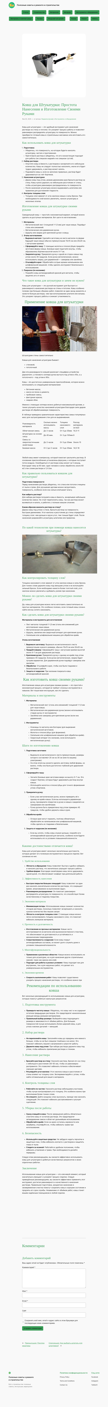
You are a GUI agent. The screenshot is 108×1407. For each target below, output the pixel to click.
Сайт (24, 1311)
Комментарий (28, 1267)
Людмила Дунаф (47, 119)
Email (25, 1301)
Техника (40, 19)
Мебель (95, 19)
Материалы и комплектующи (21, 19)
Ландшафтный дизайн (56, 19)
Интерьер (67, 12)
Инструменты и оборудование (87, 12)
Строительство (39, 12)
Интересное (54, 12)
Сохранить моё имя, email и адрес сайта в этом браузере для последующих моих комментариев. (51, 1321)
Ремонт (84, 19)
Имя (24, 1291)
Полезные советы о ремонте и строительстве (38, 5)
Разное (73, 19)
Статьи (25, 12)
